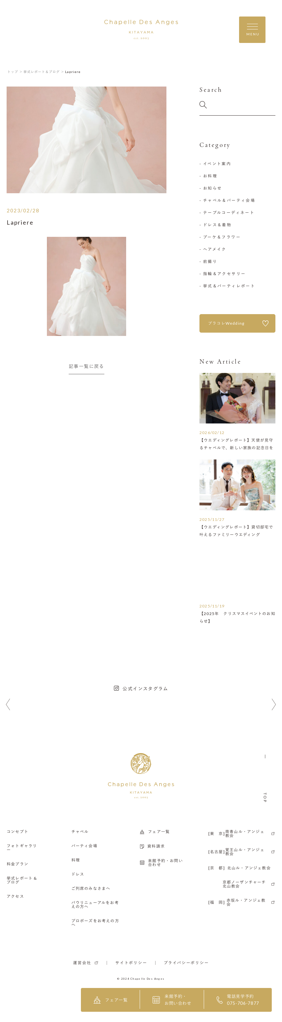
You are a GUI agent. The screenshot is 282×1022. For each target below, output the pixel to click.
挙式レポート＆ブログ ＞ (43, 71)
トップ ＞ (15, 71)
